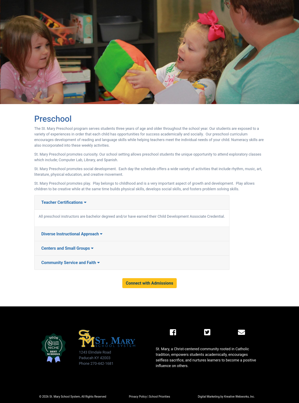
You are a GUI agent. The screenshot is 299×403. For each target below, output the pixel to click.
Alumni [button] (222, 11)
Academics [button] (131, 11)
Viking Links (272, 4)
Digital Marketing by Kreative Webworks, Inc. (226, 396)
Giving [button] (201, 11)
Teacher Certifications (64, 202)
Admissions (99, 11)
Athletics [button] (159, 11)
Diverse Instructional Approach (72, 233)
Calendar (224, 4)
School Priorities (159, 396)
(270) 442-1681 (272, 11)
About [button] (73, 11)
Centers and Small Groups (67, 248)
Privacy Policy (138, 396)
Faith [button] (181, 11)
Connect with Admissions (149, 283)
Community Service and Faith (70, 262)
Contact (245, 11)
